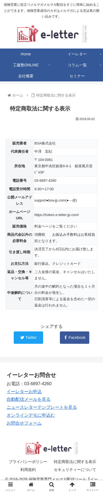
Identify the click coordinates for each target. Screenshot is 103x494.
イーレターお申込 (24, 391)
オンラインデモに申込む (31, 415)
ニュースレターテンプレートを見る (42, 407)
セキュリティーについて (75, 469)
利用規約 (28, 469)
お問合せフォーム (24, 423)
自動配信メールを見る (29, 399)
